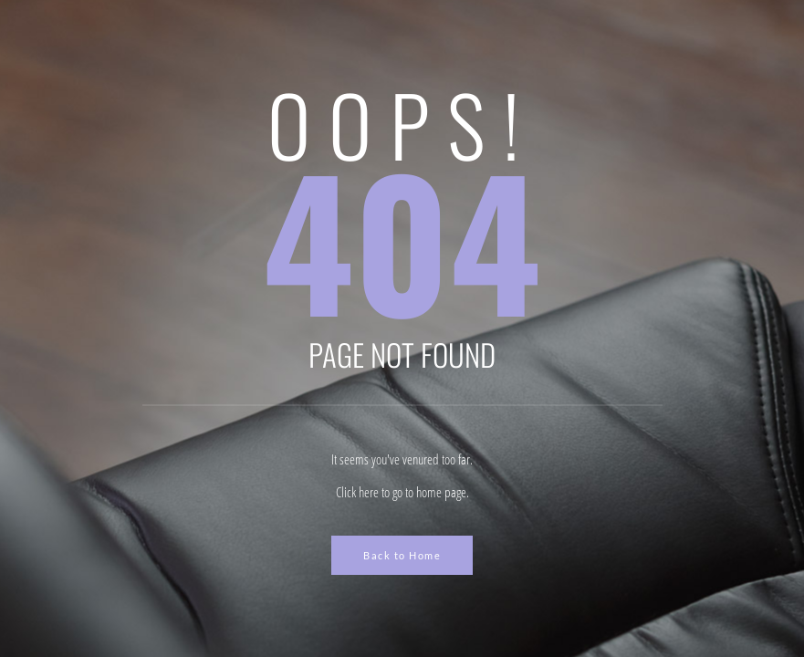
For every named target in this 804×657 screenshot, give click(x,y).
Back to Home (402, 555)
